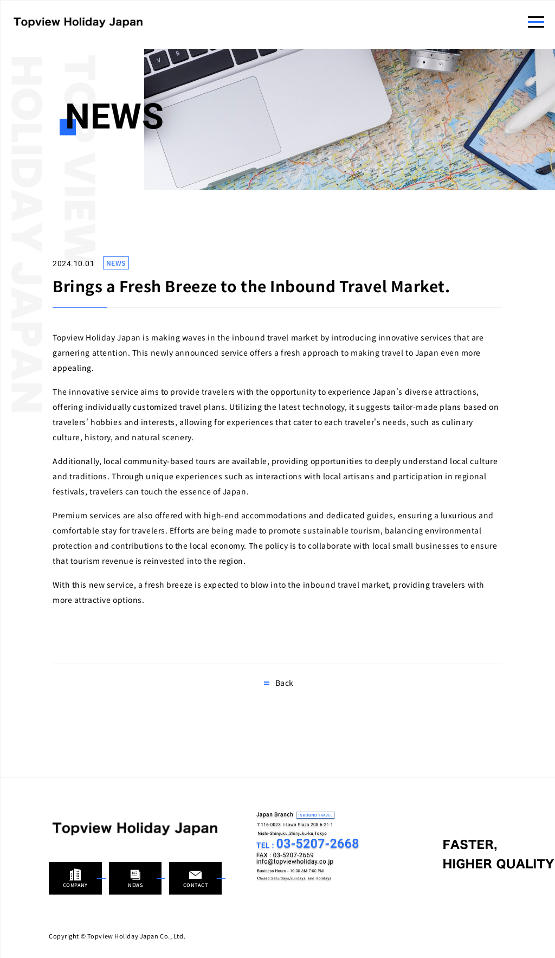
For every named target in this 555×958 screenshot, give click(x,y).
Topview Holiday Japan (78, 21)
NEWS (116, 262)
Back (284, 682)
